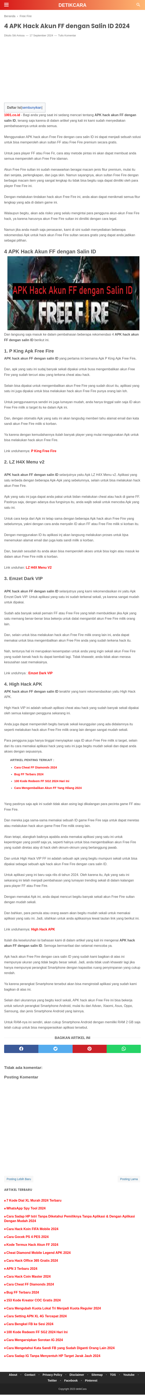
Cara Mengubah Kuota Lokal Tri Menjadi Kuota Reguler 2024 (53, 1308)
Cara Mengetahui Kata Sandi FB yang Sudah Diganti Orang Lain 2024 (60, 1348)
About (11, 1375)
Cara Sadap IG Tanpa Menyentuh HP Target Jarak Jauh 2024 (53, 1356)
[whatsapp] (124, 1049)
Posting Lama (129, 1179)
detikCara (72, 5)
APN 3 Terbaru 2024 (21, 1269)
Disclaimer (77, 1375)
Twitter (52, 1381)
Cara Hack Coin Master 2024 (28, 1276)
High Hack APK (43, 930)
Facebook (71, 1381)
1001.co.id (12, 115)
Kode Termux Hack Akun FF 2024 (32, 1245)
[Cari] (138, 6)
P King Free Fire (43, 451)
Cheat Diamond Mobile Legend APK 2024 (38, 1253)
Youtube (130, 1375)
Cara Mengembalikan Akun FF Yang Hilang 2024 (48, 788)
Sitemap (97, 1375)
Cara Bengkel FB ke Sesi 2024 (29, 1324)
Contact (29, 1375)
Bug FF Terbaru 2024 (29, 774)
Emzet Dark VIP (40, 673)
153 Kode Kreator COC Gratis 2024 (33, 1300)
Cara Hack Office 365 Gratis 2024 (32, 1261)
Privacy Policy (52, 1375)
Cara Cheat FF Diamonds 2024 (35, 768)
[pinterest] (90, 1049)
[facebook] (21, 1049)
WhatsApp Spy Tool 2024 (26, 1208)
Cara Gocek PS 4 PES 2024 (27, 1237)
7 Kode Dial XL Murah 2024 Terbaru (33, 1201)
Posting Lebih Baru (19, 1179)
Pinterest (91, 1381)
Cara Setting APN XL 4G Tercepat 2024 (36, 1316)
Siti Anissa (18, 35)
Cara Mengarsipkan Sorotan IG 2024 (34, 1340)
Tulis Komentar (67, 35)
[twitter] (55, 1049)
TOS (114, 1375)
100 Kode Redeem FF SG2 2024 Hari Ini (41, 781)
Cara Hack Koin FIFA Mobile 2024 (32, 1229)
